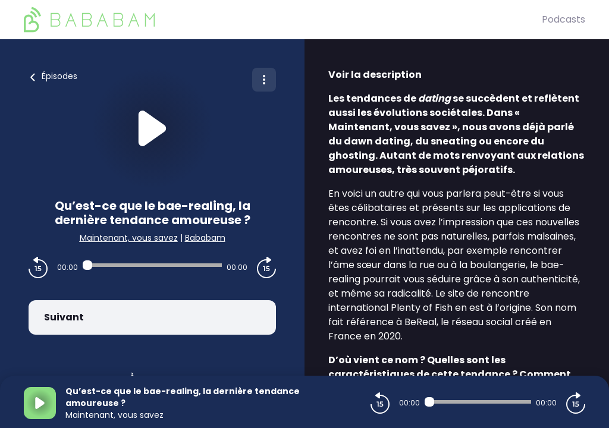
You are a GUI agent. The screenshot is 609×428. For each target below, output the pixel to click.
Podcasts (563, 19)
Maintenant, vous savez (129, 238)
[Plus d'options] (264, 80)
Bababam (205, 238)
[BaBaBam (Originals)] (283, 19)
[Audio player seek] (152, 265)
